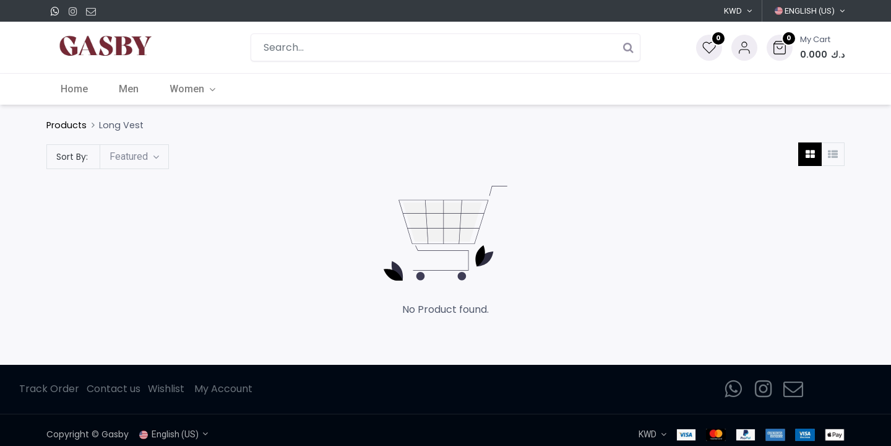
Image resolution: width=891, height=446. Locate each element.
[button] (806, 47)
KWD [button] (733, 10)
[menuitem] (75, 89)
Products (66, 125)
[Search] (628, 47)
